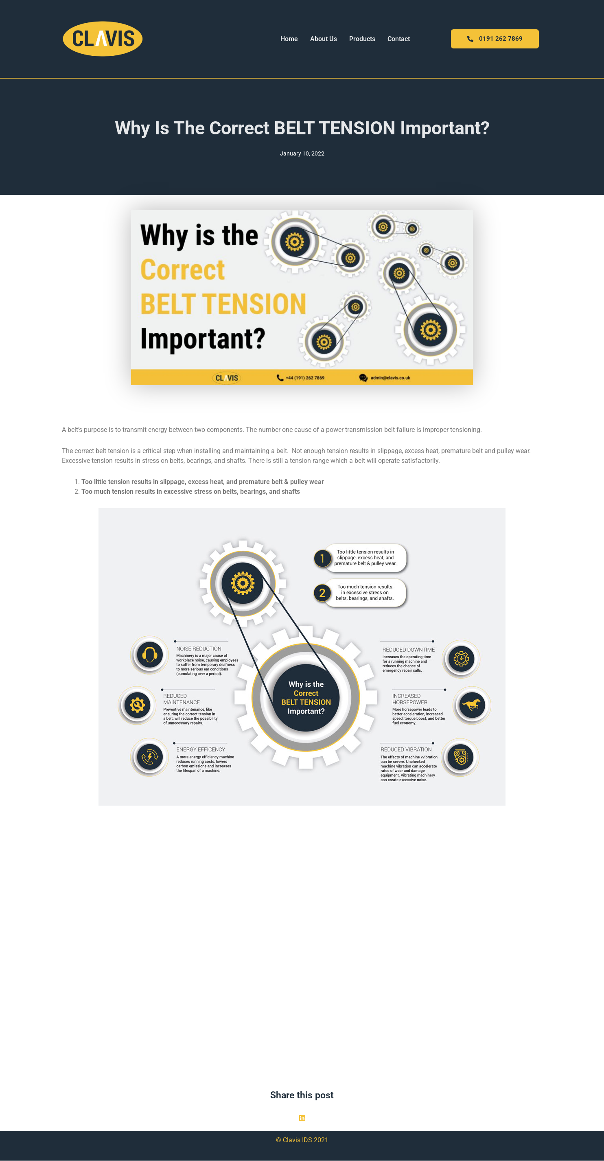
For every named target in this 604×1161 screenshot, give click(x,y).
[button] (302, 1118)
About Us (323, 39)
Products (362, 39)
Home (289, 39)
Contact (398, 39)
